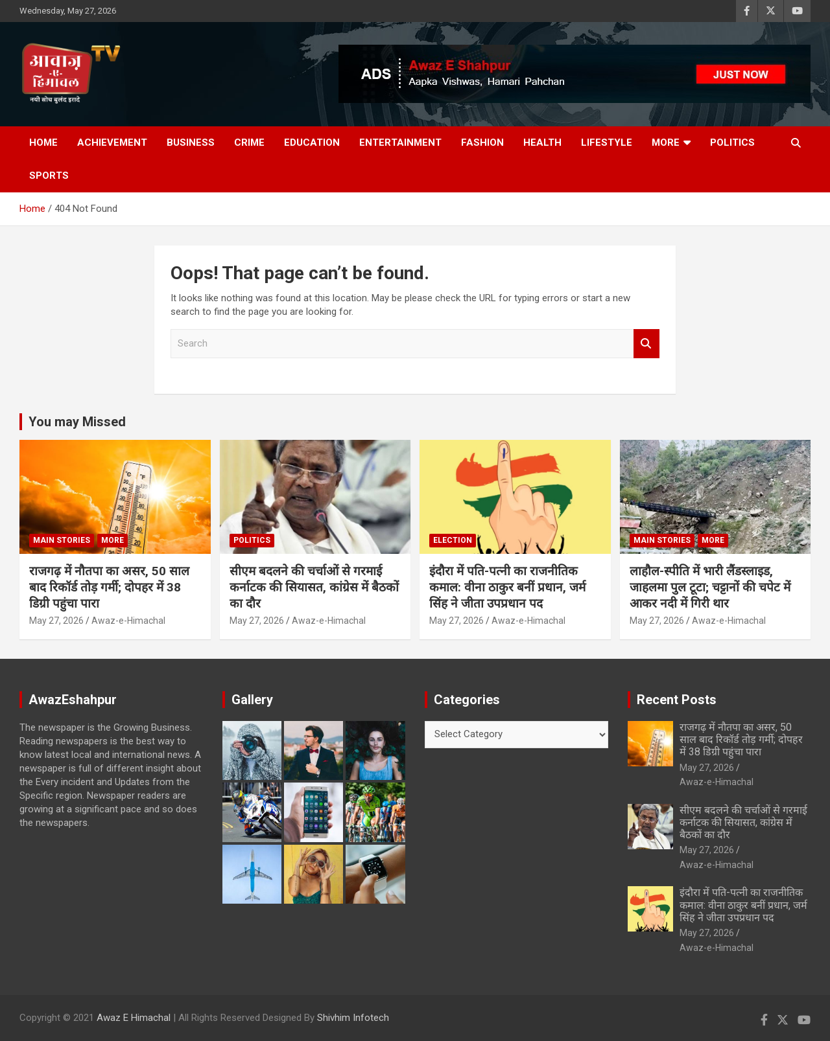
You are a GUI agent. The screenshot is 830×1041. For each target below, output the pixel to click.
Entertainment (400, 142)
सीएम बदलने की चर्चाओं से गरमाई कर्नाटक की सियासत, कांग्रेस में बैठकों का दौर (314, 587)
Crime (249, 142)
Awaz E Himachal (134, 1018)
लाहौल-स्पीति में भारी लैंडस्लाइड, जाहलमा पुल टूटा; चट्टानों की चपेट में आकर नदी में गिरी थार (710, 587)
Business (191, 142)
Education (312, 142)
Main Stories (61, 540)
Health (542, 142)
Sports (49, 175)
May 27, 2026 (56, 620)
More (666, 142)
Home (43, 142)
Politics (732, 142)
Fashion (482, 142)
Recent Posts (677, 699)
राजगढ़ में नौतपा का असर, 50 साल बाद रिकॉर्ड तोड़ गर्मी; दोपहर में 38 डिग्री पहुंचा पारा (109, 587)
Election (452, 540)
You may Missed (77, 421)
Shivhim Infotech (353, 1018)
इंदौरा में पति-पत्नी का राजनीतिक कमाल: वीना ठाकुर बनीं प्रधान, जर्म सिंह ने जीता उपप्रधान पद (507, 587)
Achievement (112, 142)
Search (646, 343)
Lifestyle (606, 142)
